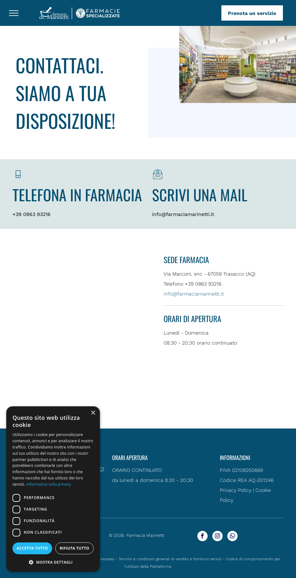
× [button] (93, 413)
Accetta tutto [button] (32, 548)
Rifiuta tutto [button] (74, 548)
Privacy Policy (235, 490)
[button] (53, 562)
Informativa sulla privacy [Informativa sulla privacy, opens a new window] (48, 484)
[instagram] (217, 537)
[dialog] (53, 489)
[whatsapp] (232, 537)
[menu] (14, 13)
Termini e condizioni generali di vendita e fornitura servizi (170, 559)
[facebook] (202, 537)
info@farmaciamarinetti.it (183, 214)
